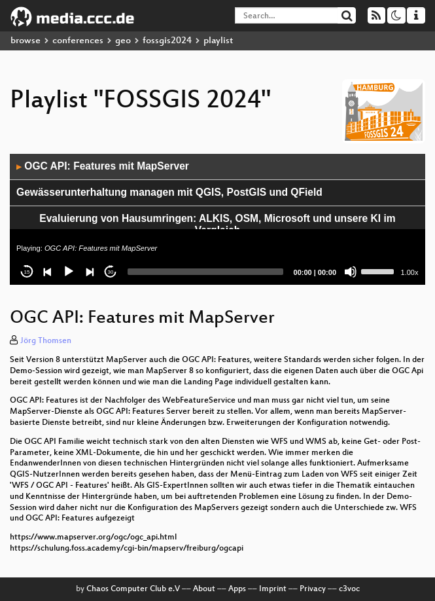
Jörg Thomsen (45, 341)
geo (123, 40)
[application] (217, 219)
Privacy (313, 589)
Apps (237, 589)
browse (25, 40)
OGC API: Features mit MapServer (102, 166)
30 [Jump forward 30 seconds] (111, 272)
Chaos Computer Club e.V (133, 589)
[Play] (68, 271)
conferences (77, 40)
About (204, 589)
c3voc (349, 589)
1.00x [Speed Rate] (410, 272)
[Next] (89, 271)
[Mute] (350, 271)
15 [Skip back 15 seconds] (27, 272)
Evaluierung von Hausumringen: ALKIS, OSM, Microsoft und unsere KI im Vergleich (217, 224)
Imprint (273, 589)
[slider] (205, 271)
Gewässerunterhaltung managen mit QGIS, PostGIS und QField (169, 192)
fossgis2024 (167, 40)
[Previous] (47, 271)
